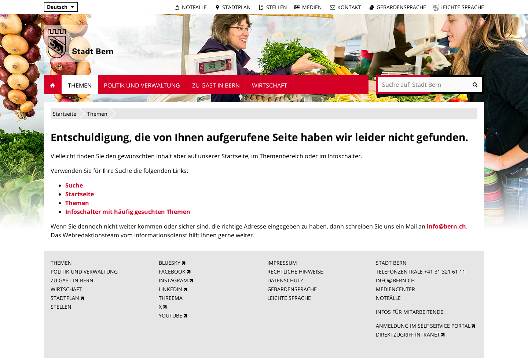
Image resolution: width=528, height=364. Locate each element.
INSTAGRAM (173, 280)
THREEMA (171, 297)
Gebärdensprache (401, 7)
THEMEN (61, 262)
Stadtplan (236, 7)
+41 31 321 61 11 (444, 271)
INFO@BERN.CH (395, 280)
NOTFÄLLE (388, 297)
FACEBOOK (172, 271)
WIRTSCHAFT (66, 289)
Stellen (276, 7)
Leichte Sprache (462, 7)
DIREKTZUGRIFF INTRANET (408, 334)
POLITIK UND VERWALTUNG (84, 271)
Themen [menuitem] (80, 85)
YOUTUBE (170, 315)
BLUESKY (169, 262)
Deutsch (57, 6)
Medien (312, 7)
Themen (97, 113)
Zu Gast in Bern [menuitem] (216, 85)
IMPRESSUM (282, 262)
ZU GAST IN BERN (72, 280)
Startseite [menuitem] (53, 84)
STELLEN (61, 306)
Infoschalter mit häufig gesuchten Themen (127, 212)
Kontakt (349, 7)
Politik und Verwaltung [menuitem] (142, 85)
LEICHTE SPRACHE (289, 297)
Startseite (64, 113)
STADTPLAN (65, 297)
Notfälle (194, 7)
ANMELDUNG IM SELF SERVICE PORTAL (423, 325)
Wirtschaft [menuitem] (269, 85)
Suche (74, 185)
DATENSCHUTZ (285, 280)
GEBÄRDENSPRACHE (292, 289)
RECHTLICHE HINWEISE (295, 271)
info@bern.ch (446, 226)
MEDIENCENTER (395, 289)
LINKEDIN (170, 289)
